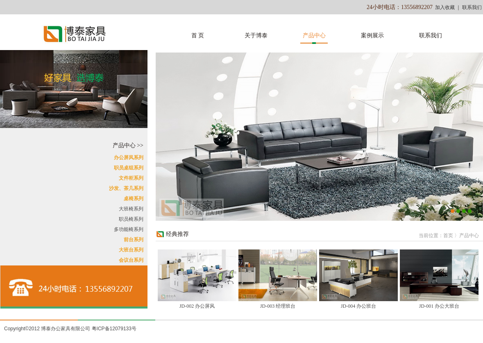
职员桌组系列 (128, 168)
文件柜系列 (131, 178)
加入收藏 (445, 7)
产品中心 (314, 35)
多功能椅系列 (128, 229)
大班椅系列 (131, 209)
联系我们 (472, 7)
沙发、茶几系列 (126, 188)
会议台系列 (131, 260)
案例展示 (372, 35)
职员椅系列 (131, 219)
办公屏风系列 (128, 157)
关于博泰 (256, 35)
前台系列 (133, 239)
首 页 (197, 35)
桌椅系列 (133, 198)
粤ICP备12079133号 (114, 329)
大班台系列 (131, 250)
